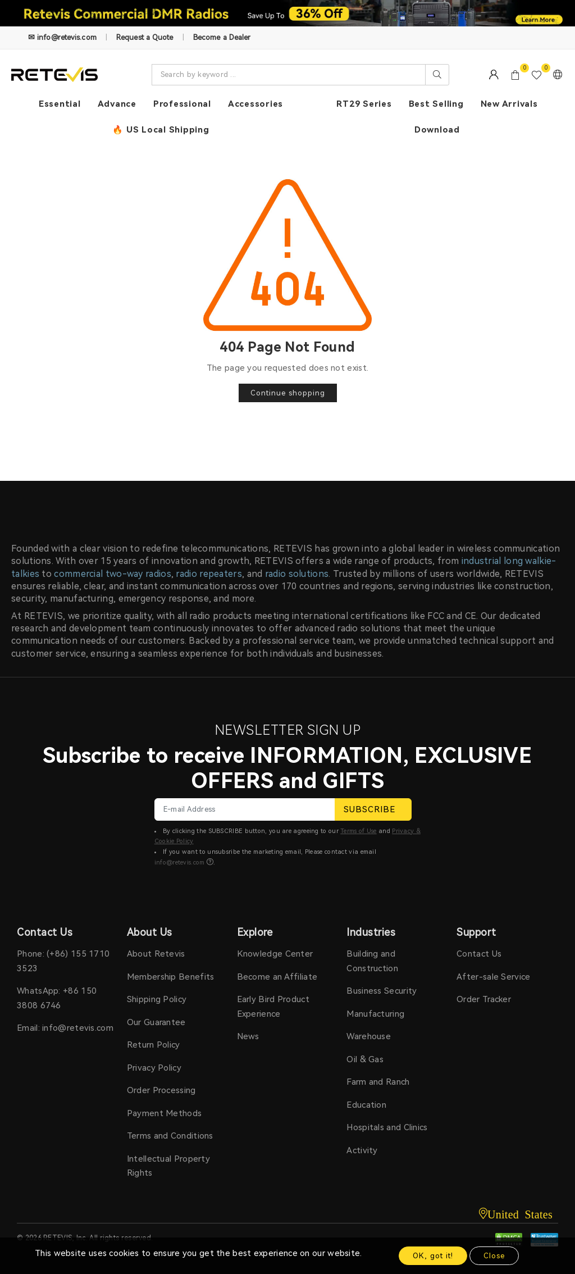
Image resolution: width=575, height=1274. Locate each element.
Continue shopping (287, 393)
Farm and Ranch (377, 1082)
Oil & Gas (365, 1059)
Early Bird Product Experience (273, 1006)
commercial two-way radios (112, 573)
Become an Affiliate (277, 977)
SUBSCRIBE (373, 809)
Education (366, 1105)
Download (437, 130)
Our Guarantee (156, 1022)
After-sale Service (493, 977)
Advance (117, 104)
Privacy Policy (154, 1068)
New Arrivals (509, 104)
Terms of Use (358, 831)
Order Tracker (484, 999)
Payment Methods (164, 1113)
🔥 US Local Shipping (160, 130)
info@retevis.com (179, 862)
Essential (60, 104)
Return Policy (153, 1045)
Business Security (381, 991)
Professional (182, 104)
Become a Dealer (222, 37)
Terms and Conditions (170, 1136)
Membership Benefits (171, 977)
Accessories (255, 104)
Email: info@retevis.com (65, 1028)
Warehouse (368, 1036)
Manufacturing (375, 1014)
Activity (361, 1150)
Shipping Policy (157, 999)
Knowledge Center (275, 954)
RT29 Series (363, 104)
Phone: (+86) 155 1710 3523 (63, 961)
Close (494, 1256)
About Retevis (156, 954)
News (248, 1036)
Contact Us (479, 954)
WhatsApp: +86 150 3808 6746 (57, 998)
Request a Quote (145, 37)
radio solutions (297, 573)
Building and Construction (372, 961)
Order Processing (161, 1090)
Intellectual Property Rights (168, 1166)
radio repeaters (209, 573)
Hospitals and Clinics (386, 1127)
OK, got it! (433, 1256)
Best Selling (436, 104)
